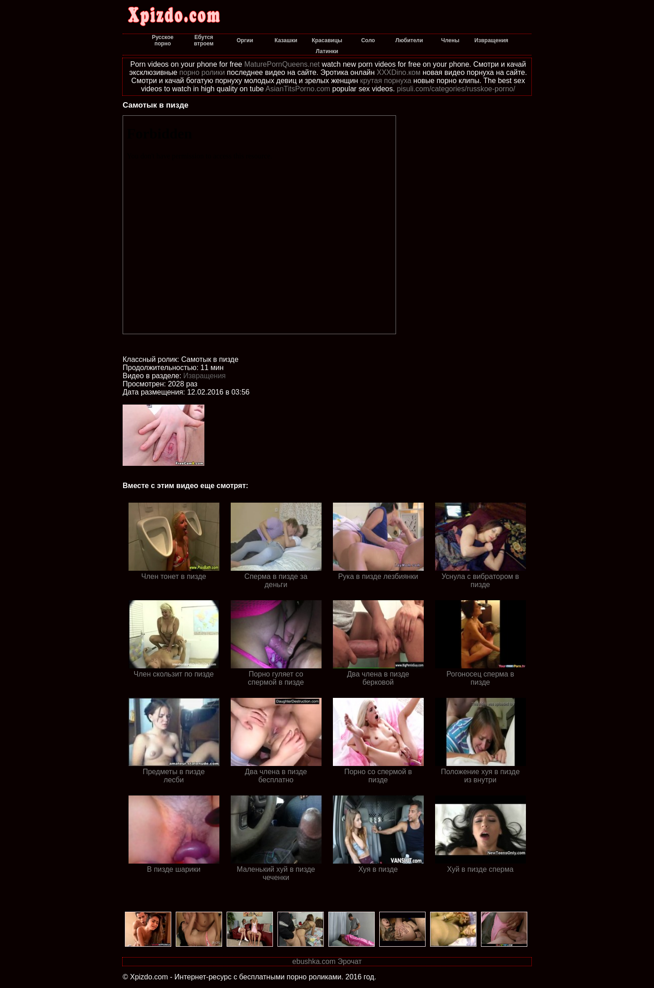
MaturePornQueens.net (282, 64)
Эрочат (349, 961)
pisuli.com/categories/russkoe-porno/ (456, 89)
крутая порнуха (385, 80)
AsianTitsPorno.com (298, 89)
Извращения (204, 376)
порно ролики (202, 72)
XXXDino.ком (399, 72)
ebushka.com (314, 961)
